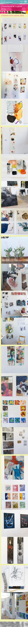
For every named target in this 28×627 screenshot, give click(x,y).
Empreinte (4, 625)
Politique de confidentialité (14, 625)
